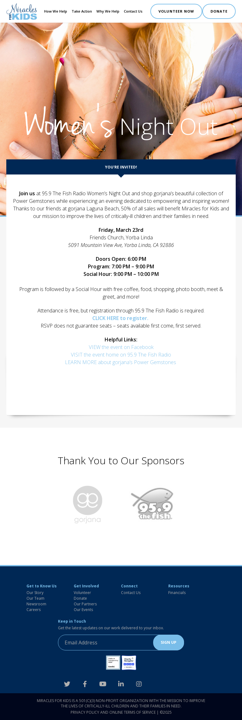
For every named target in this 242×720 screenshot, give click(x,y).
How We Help (55, 11)
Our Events (83, 609)
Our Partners (85, 604)
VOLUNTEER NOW (176, 11)
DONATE (219, 11)
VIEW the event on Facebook (121, 347)
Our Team (35, 598)
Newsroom (36, 604)
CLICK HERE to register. (121, 318)
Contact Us (133, 11)
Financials (177, 592)
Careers (33, 609)
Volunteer (82, 592)
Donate (80, 598)
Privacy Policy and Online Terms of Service (113, 712)
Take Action (82, 11)
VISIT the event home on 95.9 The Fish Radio (121, 354)
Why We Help (107, 11)
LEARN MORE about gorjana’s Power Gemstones (121, 362)
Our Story (34, 592)
